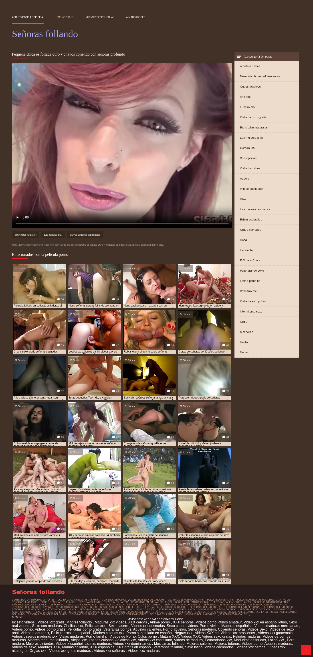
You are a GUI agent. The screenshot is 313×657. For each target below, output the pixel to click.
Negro (244, 352)
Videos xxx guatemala (275, 633)
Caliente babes (250, 168)
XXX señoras (183, 622)
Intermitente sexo (251, 311)
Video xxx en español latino (265, 622)
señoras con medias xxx (60, 609)
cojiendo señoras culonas (186, 599)
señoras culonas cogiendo (98, 609)
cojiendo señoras (114, 599)
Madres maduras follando (48, 640)
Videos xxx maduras (144, 651)
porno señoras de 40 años (58, 602)
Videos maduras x (35, 633)
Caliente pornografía (253, 117)
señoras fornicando (233, 614)
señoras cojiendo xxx (26, 609)
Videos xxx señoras (110, 651)
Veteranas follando (168, 647)
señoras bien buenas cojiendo (151, 602)
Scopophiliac (248, 158)
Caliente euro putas (253, 301)
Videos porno (22, 629)
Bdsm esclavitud (251, 219)
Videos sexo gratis (216, 636)
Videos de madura (188, 640)
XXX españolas (102, 647)
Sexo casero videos (182, 626)
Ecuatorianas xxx (218, 640)
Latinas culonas (101, 640)
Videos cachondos (220, 647)
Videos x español (69, 643)
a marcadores (135, 17)
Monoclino (246, 332)
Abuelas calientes (147, 629)
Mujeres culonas (199, 643)
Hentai (244, 342)
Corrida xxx (247, 148)
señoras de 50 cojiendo (50, 612)
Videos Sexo (258, 629)
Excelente (246, 250)
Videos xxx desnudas (148, 626)
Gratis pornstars (250, 229)
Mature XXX (169, 636)
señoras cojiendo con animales (225, 604)
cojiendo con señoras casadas (78, 599)
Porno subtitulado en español (149, 633)
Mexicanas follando (169, 643)
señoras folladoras (83, 614)
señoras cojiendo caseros (182, 604)
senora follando (116, 602)
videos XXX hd (207, 633)
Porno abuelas (174, 629)
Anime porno (160, 622)
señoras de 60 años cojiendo (130, 612)
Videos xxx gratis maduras (70, 651)
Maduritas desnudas (250, 640)
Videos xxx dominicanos (132, 643)
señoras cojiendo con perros (120, 607)
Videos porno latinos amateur (219, 622)
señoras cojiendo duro (205, 607)
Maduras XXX (49, 647)
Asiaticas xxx (125, 640)
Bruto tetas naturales (254, 127)
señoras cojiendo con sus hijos (165, 607)
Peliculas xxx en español (71, 633)
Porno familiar (97, 636)
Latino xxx (276, 640)
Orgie (243, 321)
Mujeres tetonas (227, 643)
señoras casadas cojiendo (271, 602)
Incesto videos (24, 622)
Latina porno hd (250, 280)
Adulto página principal (28, 17)
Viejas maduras (71, 636)
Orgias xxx (38, 651)
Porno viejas (209, 626)
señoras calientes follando (232, 602)
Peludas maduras (247, 636)
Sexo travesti (248, 291)
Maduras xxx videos (110, 622)
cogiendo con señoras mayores (33, 599)
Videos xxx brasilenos (238, 633)
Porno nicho (65, 17)
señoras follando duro (166, 614)
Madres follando (80, 622)
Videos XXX (190, 636)
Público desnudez (251, 188)
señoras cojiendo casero (144, 604)
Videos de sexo (24, 647)
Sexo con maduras (47, 626)
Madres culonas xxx (108, 633)
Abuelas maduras (278, 643)
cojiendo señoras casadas (146, 599)
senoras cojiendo (112, 604)
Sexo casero (118, 626)
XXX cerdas (138, 622)
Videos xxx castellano (155, 640)
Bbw (243, 199)
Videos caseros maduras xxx (34, 636)
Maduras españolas (236, 626)
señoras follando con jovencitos (123, 614)
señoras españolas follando (47, 614)
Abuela (244, 178)
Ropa (243, 240)
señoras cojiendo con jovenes (32, 607)
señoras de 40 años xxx (255, 609)
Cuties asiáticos (250, 86)
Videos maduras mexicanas (276, 626)
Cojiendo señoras (232, 629)
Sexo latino (193, 647)
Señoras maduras (202, 629)
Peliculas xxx (96, 626)
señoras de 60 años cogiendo (88, 612)
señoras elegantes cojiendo (248, 612)
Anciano (245, 96)
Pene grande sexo (252, 270)
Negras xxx (183, 633)
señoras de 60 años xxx (210, 612)
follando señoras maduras (255, 599)
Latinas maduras (98, 643)
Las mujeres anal (251, 137)
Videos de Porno (122, 636)
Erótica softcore (250, 260)
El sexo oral (247, 107)
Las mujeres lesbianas (255, 209)
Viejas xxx (79, 640)
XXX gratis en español (133, 647)
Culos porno (148, 636)
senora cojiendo (90, 602)
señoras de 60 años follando (172, 612)
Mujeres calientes (40, 643)
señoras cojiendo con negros (77, 607)
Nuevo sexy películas (99, 17)
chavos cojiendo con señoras (85, 234)
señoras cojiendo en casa (242, 607)
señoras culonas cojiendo (137, 609)
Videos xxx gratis (51, 622)
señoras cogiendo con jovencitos (73, 604)
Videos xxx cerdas (251, 647)
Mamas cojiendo (75, 647)
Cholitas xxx (73, 626)
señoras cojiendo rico (278, 607)
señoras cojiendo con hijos (268, 604)
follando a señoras (220, 599)
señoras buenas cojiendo (192, 602)
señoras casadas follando (29, 604)
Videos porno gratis (50, 629)
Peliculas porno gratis (84, 629)
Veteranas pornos (117, 629)
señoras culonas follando (177, 609)
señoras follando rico (200, 614)
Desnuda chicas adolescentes (260, 76)
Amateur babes (250, 66)
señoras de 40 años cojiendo (217, 609)
